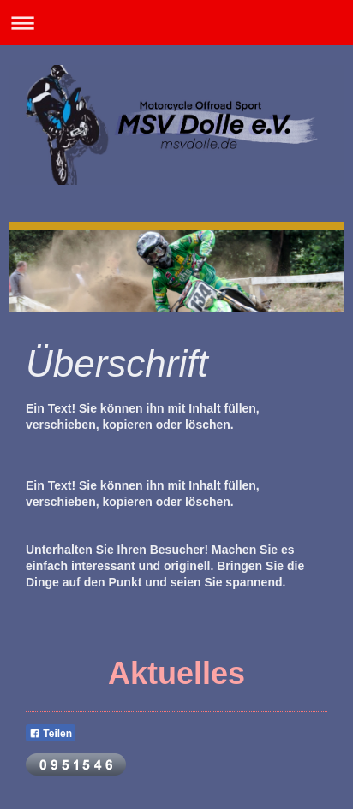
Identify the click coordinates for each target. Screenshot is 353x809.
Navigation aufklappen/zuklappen (176, 22)
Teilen (50, 734)
